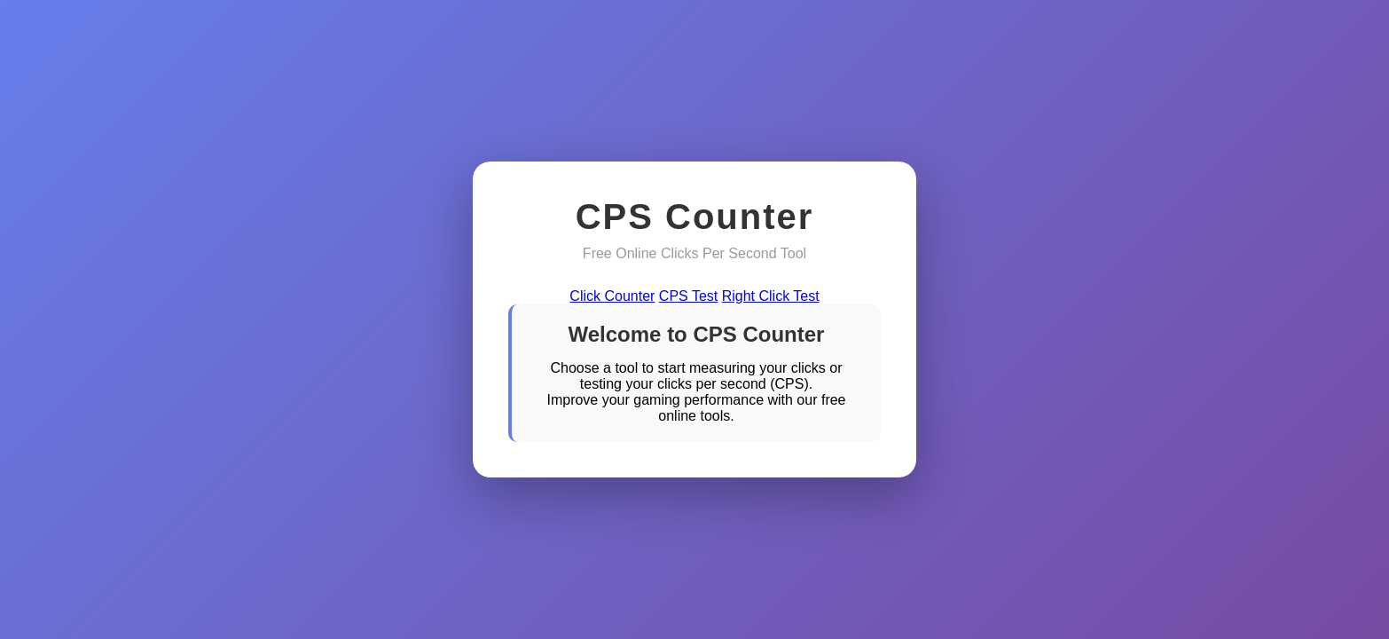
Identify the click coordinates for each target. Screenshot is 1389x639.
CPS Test (688, 296)
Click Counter (612, 296)
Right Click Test (771, 296)
